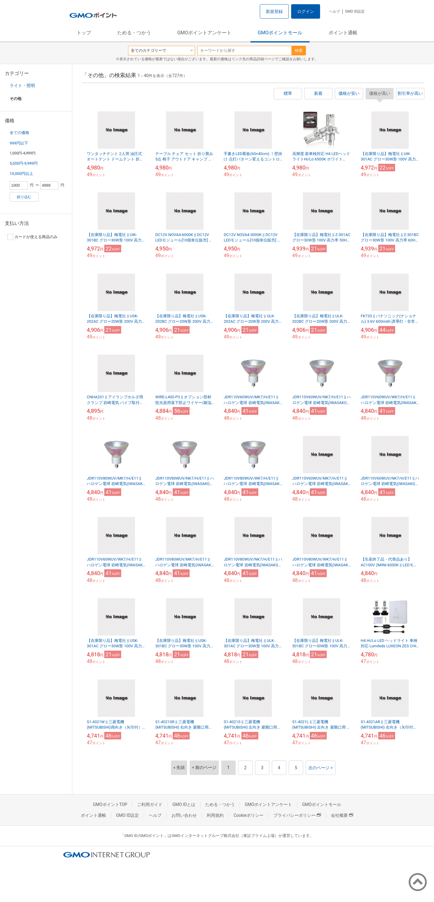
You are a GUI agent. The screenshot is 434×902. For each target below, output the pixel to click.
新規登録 (274, 11)
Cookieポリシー (248, 815)
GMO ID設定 (355, 11)
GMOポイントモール (280, 33)
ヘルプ (334, 11)
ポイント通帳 (343, 33)
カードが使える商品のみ (32, 237)
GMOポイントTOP (110, 804)
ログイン (305, 11)
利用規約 (215, 815)
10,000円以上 (21, 173)
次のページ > (320, 767)
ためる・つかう (134, 33)
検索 (299, 50)
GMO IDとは (183, 804)
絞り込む (24, 197)
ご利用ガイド (149, 804)
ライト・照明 (22, 85)
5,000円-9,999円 (24, 163)
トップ (84, 33)
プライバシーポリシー (297, 815)
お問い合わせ (184, 815)
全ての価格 (19, 132)
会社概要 (342, 815)
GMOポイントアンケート (204, 33)
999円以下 (19, 143)
